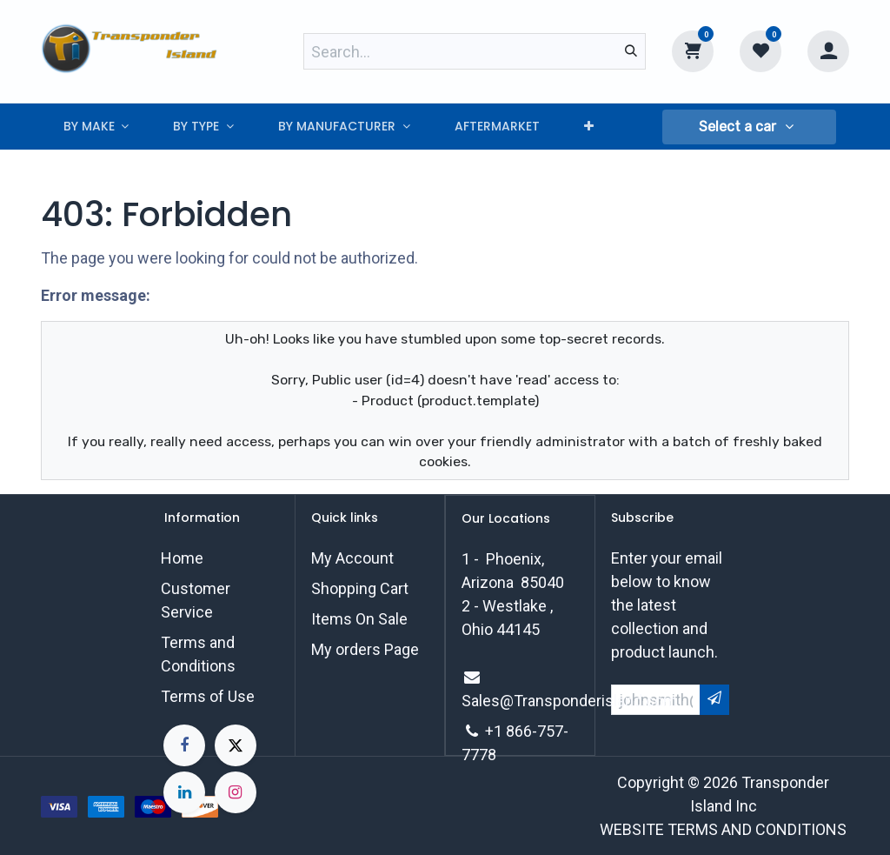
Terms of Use (208, 696)
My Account (352, 558)
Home (182, 558)
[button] (749, 127)
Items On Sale (359, 619)
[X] (235, 745)
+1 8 (500, 731)
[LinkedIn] (184, 792)
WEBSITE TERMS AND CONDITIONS (723, 829)
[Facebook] (184, 745)
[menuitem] (96, 127)
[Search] (631, 51)
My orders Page (365, 649)
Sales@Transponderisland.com (569, 700)
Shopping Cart (359, 588)
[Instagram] (235, 792)
